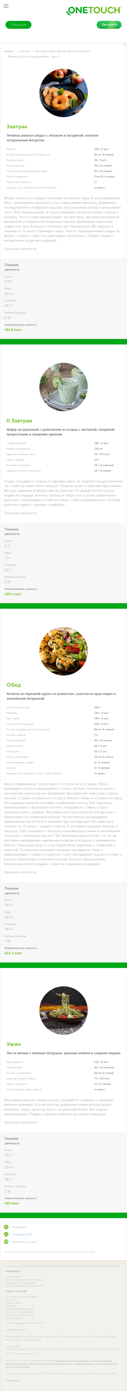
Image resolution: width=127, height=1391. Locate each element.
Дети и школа (13, 1318)
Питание (10, 1299)
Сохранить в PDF (22, 1234)
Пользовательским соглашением (71, 1360)
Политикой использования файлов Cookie (50, 1363)
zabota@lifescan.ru (16, 1329)
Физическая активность (19, 1315)
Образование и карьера (19, 1308)
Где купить (109, 24)
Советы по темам (16, 1291)
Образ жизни (13, 1302)
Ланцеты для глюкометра (20, 1282)
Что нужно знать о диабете (21, 1296)
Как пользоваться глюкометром (24, 1285)
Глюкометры (12, 1271)
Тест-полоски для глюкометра (23, 1279)
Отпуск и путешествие (19, 1312)
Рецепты (10, 1305)
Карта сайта (12, 1346)
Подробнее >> (12, 1380)
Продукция (18, 24)
